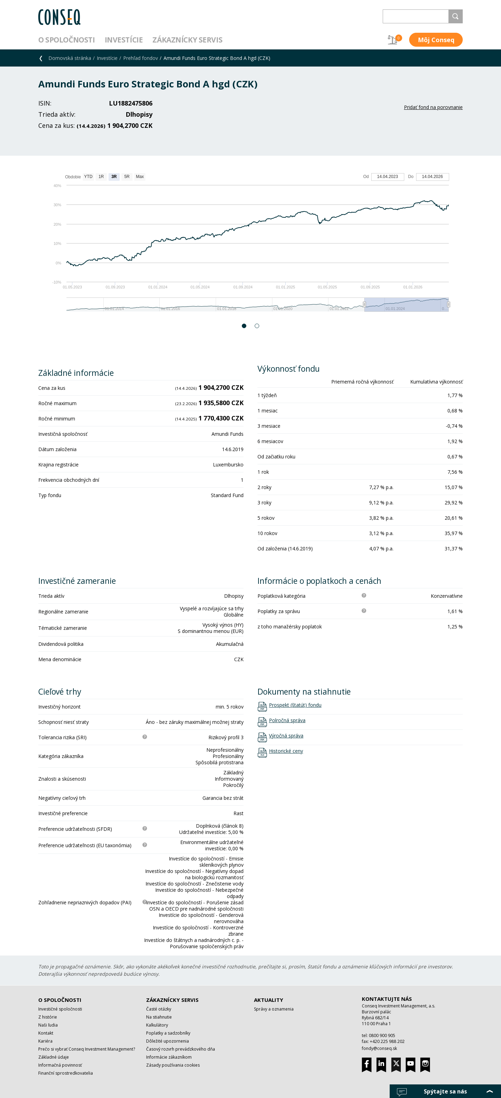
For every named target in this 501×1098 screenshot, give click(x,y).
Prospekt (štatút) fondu (295, 705)
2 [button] (257, 326)
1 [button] (244, 326)
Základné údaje (53, 1057)
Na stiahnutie (159, 1017)
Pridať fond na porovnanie (433, 107)
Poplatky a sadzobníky (168, 1033)
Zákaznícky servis (187, 40)
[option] (250, 246)
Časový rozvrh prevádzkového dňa (180, 1049)
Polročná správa (287, 720)
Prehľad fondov (140, 58)
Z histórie (47, 1017)
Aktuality (268, 999)
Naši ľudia (48, 1025)
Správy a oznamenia (274, 1009)
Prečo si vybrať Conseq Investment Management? (86, 1049)
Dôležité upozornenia (167, 1041)
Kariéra (45, 1041)
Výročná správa (286, 736)
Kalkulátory (157, 1025)
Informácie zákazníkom (169, 1057)
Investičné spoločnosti (60, 1009)
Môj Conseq (436, 40)
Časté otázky (158, 1009)
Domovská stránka (69, 58)
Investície (124, 40)
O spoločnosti (66, 40)
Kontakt (45, 1033)
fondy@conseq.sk (379, 1048)
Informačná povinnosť (60, 1065)
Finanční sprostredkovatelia (65, 1073)
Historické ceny (286, 751)
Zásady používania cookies (173, 1065)
